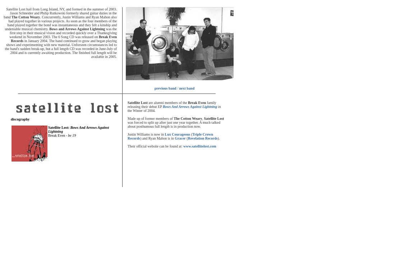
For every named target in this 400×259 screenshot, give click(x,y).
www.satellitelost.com (199, 146)
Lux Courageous (177, 134)
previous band (165, 88)
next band (186, 88)
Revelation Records (203, 138)
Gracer (180, 138)
